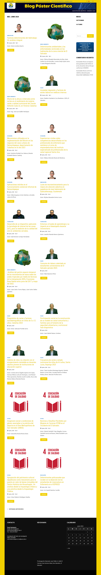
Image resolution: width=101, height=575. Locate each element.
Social (9, 418)
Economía (9, 136)
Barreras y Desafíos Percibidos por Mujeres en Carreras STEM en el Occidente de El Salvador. (53, 423)
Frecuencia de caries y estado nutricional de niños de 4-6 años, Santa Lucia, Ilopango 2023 (55, 362)
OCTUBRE (79, 24)
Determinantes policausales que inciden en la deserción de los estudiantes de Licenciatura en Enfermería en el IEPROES (52, 481)
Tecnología (10, 221)
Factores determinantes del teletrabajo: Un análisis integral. (22, 39)
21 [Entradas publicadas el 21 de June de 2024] (84, 541)
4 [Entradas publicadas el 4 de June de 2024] (72, 535)
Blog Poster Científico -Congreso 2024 (84, 11)
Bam (50, 572)
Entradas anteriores (16, 509)
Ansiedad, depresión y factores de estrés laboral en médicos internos (53, 91)
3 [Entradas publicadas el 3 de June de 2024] (68, 535)
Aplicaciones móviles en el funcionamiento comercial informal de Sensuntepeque (21, 187)
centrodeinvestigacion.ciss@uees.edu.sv (16, 539)
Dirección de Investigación (43, 1)
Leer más (10, 50)
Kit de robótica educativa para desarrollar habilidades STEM (84, 73)
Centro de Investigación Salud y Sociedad (26, 1)
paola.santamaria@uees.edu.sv (14, 530)
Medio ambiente (44, 44)
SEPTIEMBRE (80, 20)
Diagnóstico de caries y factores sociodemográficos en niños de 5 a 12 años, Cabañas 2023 (21, 320)
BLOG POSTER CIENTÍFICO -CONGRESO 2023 (62, 1)
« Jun (68, 548)
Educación (43, 475)
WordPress (45, 572)
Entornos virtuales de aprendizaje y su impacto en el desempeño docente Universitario (54, 226)
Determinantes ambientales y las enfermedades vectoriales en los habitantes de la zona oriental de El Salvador (53, 50)
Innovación (10, 35)
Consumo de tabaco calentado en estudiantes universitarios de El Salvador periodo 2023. (53, 265)
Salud (41, 87)
